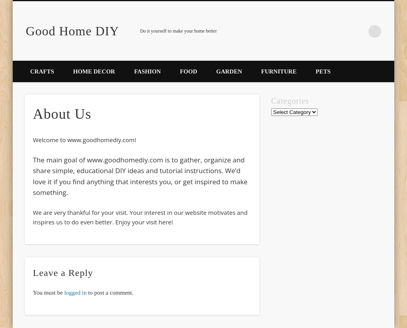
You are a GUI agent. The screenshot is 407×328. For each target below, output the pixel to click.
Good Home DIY (72, 31)
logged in (75, 292)
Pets (323, 71)
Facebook (358, 31)
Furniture (279, 71)
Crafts (42, 71)
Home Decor (94, 71)
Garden (229, 71)
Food (188, 71)
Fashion (147, 71)
